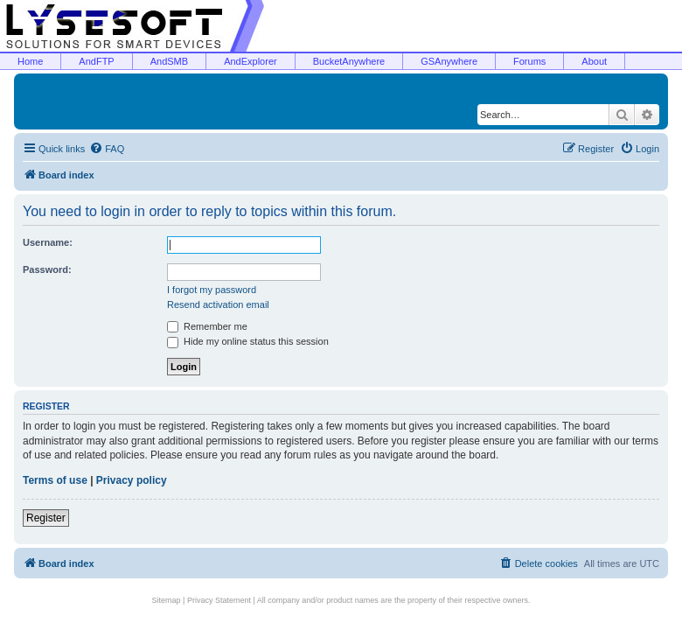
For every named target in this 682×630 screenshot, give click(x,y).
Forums (529, 61)
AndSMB (169, 61)
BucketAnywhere (349, 61)
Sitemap (166, 600)
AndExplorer (250, 61)
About (594, 61)
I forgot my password (211, 289)
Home (30, 61)
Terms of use (55, 480)
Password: (47, 269)
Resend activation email (218, 304)
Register (46, 518)
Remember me (207, 326)
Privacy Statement (219, 600)
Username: (48, 242)
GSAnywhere (449, 61)
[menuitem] (106, 148)
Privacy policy (131, 480)
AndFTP (96, 61)
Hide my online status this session (248, 341)
